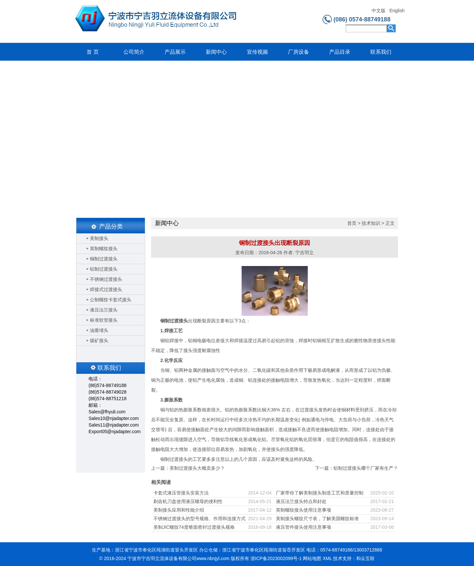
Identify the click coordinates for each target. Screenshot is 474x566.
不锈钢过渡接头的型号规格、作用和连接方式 (199, 518)
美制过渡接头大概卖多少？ (197, 468)
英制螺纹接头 (104, 248)
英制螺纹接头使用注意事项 (303, 510)
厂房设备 (298, 52)
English (396, 10)
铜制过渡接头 (104, 258)
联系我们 (380, 52)
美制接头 (99, 238)
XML (327, 558)
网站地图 (312, 558)
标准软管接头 (104, 320)
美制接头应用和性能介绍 (178, 510)
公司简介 (134, 52)
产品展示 (175, 52)
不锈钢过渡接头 (106, 279)
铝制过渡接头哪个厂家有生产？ (365, 468)
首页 (351, 223)
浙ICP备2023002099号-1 (276, 558)
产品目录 (339, 52)
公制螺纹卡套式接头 (110, 299)
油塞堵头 (99, 330)
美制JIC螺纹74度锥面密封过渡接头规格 (194, 527)
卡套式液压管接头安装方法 (181, 492)
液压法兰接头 (104, 310)
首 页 (92, 52)
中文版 (378, 10)
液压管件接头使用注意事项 (303, 527)
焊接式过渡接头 (106, 289)
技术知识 (371, 223)
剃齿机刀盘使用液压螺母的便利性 (188, 501)
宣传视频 (257, 52)
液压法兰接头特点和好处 (301, 501)
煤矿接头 (99, 340)
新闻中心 (216, 52)
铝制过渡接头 (104, 269)
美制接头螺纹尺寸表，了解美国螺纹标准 (317, 518)
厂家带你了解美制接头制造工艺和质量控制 (319, 492)
